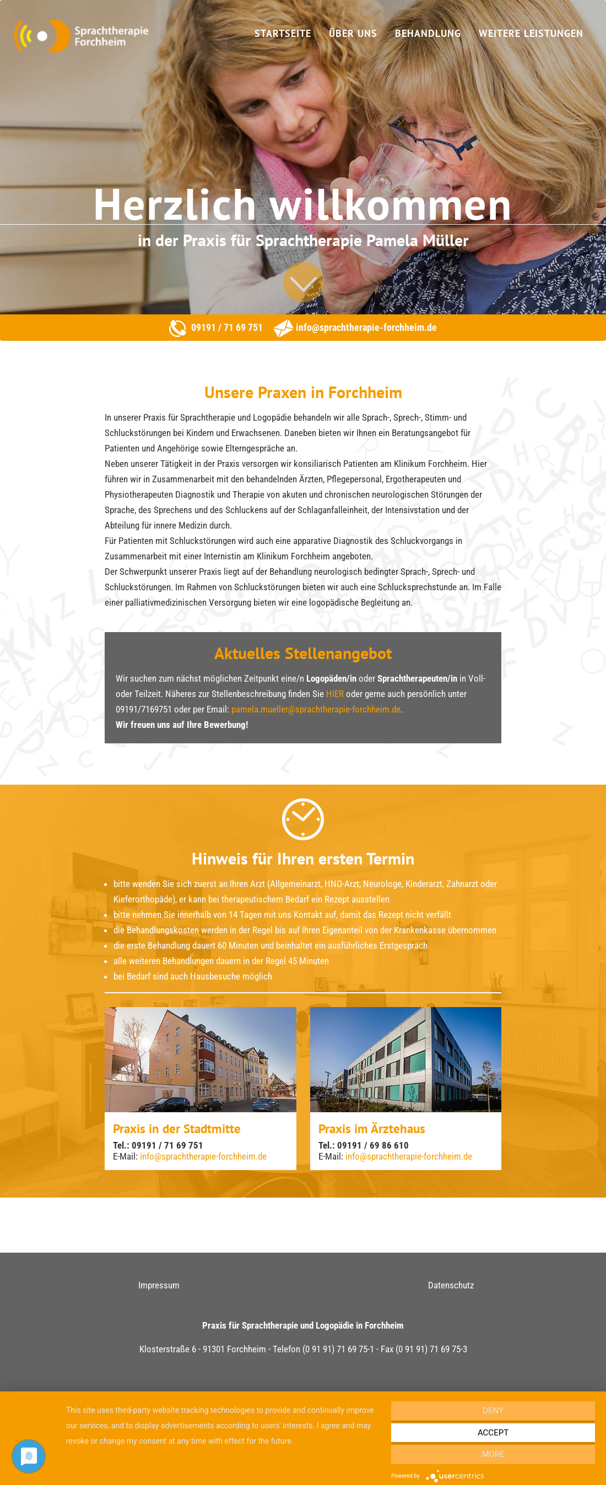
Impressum (159, 1285)
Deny (493, 1411)
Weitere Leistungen (531, 33)
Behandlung (428, 33)
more (492, 1454)
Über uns (353, 33)
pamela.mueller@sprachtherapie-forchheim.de (316, 709)
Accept (493, 1433)
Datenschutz (451, 1285)
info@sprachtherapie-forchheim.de (365, 327)
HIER (335, 693)
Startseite (283, 33)
